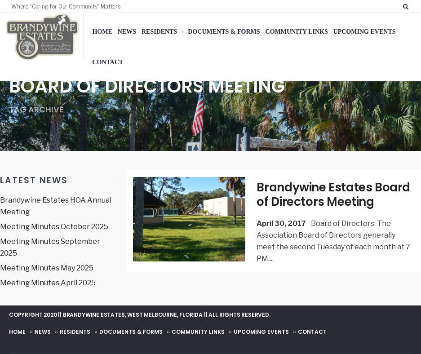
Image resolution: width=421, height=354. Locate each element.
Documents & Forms (224, 31)
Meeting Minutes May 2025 (46, 268)
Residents (159, 31)
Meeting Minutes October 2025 (54, 226)
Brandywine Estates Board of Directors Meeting (333, 194)
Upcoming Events (364, 31)
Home (102, 31)
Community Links (297, 31)
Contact (107, 62)
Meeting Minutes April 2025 (48, 283)
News (127, 31)
